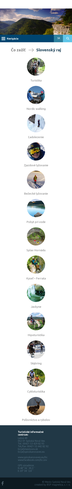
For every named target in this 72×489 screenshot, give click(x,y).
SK (58, 38)
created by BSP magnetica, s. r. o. (52, 484)
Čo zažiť (18, 50)
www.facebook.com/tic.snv (32, 460)
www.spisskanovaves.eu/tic (32, 457)
